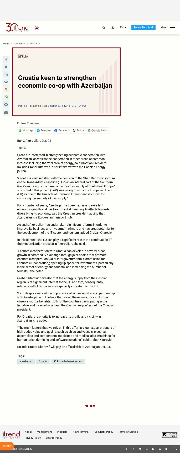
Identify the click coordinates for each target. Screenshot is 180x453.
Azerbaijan (26, 361)
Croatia (43, 361)
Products (62, 431)
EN (122, 27)
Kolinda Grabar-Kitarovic (68, 361)
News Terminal (143, 27)
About (28, 431)
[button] (6, 59)
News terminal (81, 431)
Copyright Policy (103, 431)
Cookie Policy (54, 437)
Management (44, 431)
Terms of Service (128, 431)
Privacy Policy (33, 437)
